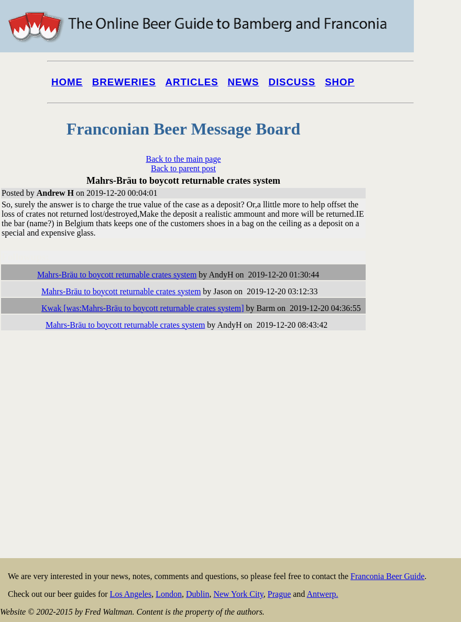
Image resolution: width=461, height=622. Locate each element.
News (243, 81)
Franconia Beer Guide (387, 576)
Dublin (197, 594)
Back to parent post (183, 168)
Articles (192, 81)
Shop (340, 81)
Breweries (124, 81)
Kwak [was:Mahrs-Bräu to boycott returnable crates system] (142, 308)
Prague (279, 594)
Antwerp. (322, 594)
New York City (238, 594)
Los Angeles (131, 594)
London (169, 594)
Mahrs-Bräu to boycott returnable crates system (116, 274)
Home (67, 81)
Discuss (291, 81)
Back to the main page (183, 158)
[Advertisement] (419, 399)
